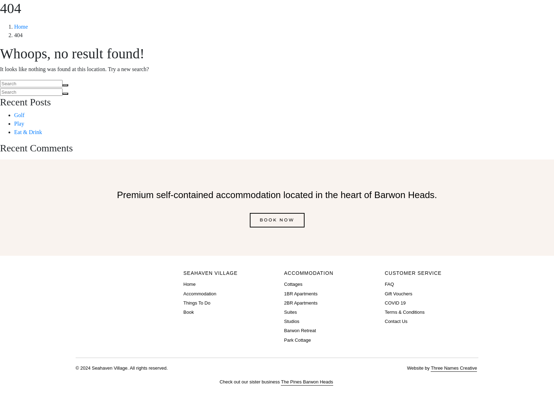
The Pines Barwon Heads (307, 381)
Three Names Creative (454, 368)
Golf (19, 115)
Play (19, 124)
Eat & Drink (28, 132)
